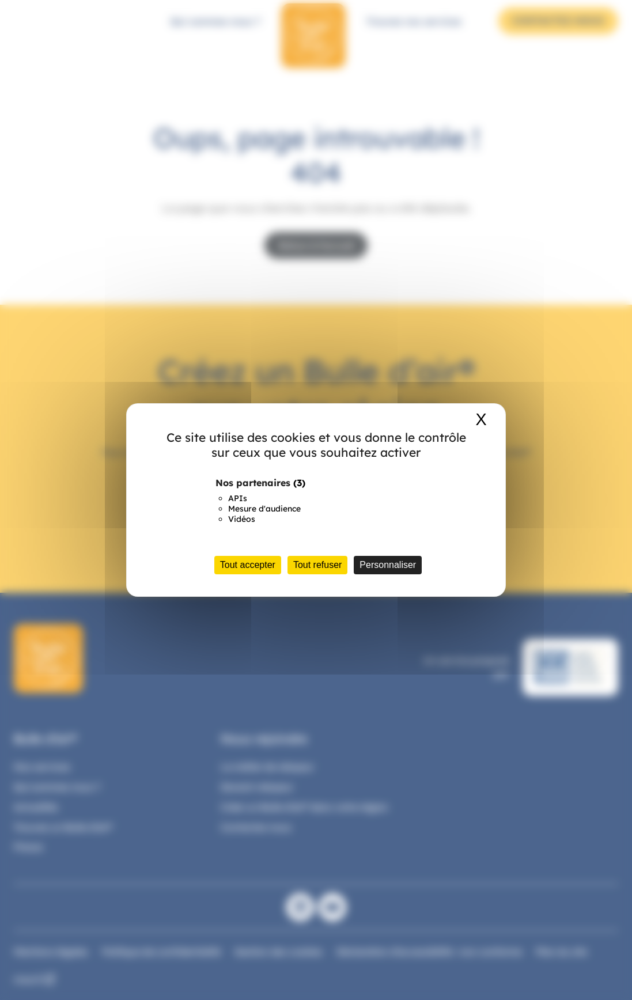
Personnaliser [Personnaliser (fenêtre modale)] (387, 565)
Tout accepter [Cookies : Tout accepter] (247, 565)
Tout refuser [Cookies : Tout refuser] (317, 565)
